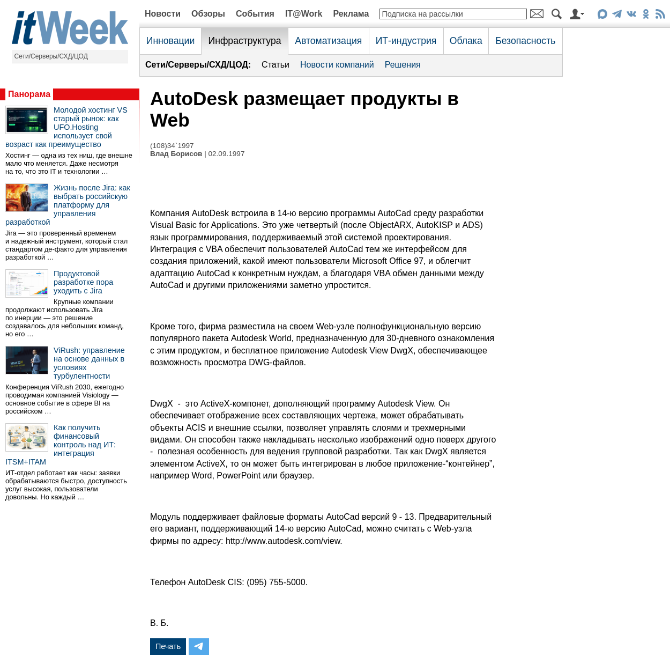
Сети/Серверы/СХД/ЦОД (51, 56)
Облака (466, 40)
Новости (163, 13)
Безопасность (525, 40)
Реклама (351, 13)
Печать (168, 646)
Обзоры (208, 13)
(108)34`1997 (172, 146)
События (255, 13)
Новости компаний (337, 64)
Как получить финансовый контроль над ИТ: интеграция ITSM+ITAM (60, 444)
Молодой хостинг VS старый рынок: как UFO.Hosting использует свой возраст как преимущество (66, 127)
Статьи (275, 64)
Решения (403, 64)
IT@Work (304, 13)
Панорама (29, 94)
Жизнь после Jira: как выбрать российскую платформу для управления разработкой (67, 204)
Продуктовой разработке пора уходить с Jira (83, 282)
